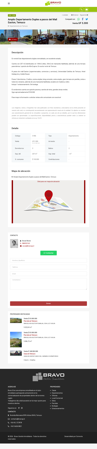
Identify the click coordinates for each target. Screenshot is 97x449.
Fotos (13, 45)
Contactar (48, 259)
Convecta (79, 442)
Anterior (74, 15)
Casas (54, 396)
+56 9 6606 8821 (16, 432)
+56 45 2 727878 (16, 428)
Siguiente (84, 15)
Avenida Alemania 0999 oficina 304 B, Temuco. (26, 421)
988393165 (25, 249)
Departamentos (57, 398)
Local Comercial (57, 404)
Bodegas (55, 411)
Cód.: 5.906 (12, 15)
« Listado (65, 15)
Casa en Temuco (29, 359)
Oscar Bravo (25, 246)
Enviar (48, 309)
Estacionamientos (58, 414)
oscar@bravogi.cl (27, 251)
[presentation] (26, 301)
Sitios (54, 406)
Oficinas (54, 401)
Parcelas (55, 409)
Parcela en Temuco (30, 326)
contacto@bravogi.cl (18, 424)
